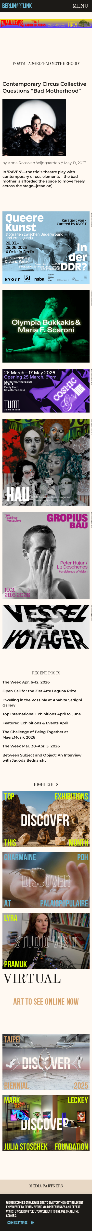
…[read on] (43, 185)
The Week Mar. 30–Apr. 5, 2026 (31, 746)
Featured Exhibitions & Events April (35, 723)
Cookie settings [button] (17, 1222)
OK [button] (32, 1222)
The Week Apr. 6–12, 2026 (26, 682)
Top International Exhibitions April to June (41, 714)
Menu (80, 6)
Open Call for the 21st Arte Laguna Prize (39, 691)
